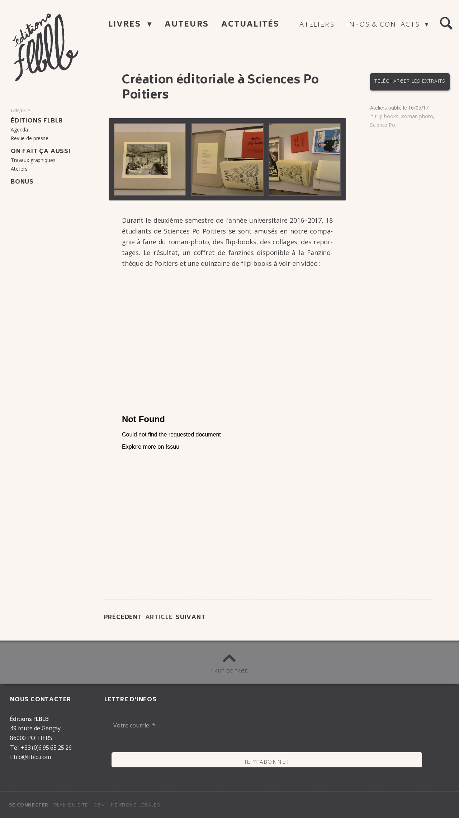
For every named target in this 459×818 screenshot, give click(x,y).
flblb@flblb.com (30, 757)
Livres (126, 25)
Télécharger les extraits (409, 82)
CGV (99, 805)
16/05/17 (418, 107)
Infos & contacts (384, 25)
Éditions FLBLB (37, 121)
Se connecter (28, 805)
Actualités (250, 25)
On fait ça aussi (41, 152)
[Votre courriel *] (267, 725)
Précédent (123, 618)
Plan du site (71, 805)
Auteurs (187, 25)
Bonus (22, 182)
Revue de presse (29, 138)
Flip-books (386, 116)
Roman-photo (417, 116)
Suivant (190, 618)
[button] (446, 24)
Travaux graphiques (33, 160)
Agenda (19, 129)
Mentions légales (135, 805)
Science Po (382, 124)
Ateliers (316, 25)
